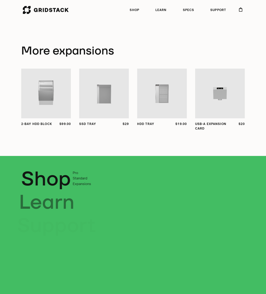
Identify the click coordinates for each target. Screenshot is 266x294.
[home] (46, 10)
